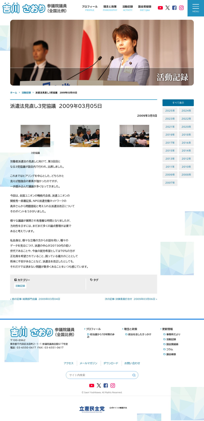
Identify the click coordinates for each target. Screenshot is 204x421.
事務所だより (173, 334)
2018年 (186, 134)
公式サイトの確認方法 (118, 408)
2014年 (186, 150)
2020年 (186, 127)
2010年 (186, 167)
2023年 (170, 118)
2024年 (186, 110)
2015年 (170, 150)
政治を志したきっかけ (139, 334)
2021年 (170, 127)
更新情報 (167, 329)
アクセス (68, 363)
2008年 (186, 174)
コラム (169, 349)
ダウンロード (111, 363)
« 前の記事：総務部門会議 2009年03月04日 (35, 299)
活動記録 (127, 8)
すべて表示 (178, 103)
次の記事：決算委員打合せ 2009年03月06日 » (131, 299)
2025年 (170, 110)
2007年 (170, 182)
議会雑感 (171, 354)
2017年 (170, 142)
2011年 (170, 167)
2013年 (170, 158)
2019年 (170, 134)
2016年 (186, 142)
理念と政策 (110, 8)
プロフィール (90, 8)
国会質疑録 (144, 8)
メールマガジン (88, 363)
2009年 (170, 174)
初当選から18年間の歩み (101, 335)
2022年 (186, 118)
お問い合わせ (132, 363)
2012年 (186, 158)
